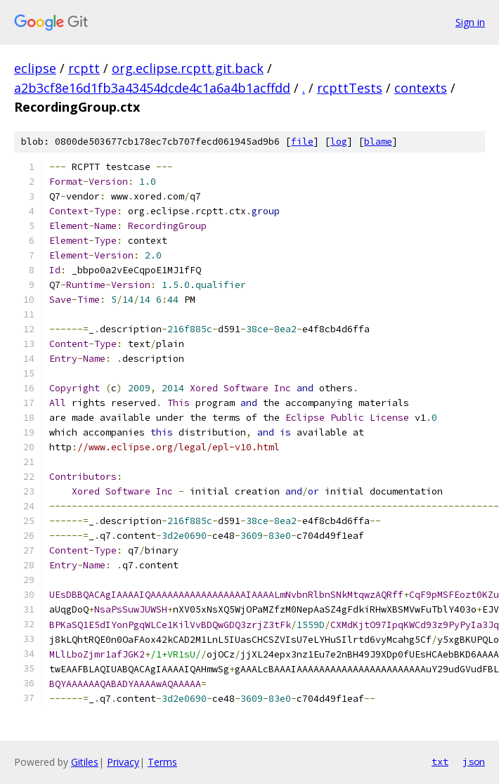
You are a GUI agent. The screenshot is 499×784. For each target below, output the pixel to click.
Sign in (470, 22)
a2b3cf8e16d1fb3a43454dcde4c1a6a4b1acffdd (152, 87)
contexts (420, 87)
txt (440, 761)
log (338, 142)
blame (378, 142)
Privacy (123, 762)
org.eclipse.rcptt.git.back (188, 68)
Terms (162, 762)
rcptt (84, 68)
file (302, 142)
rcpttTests (349, 87)
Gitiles (84, 762)
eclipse (35, 68)
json (473, 761)
